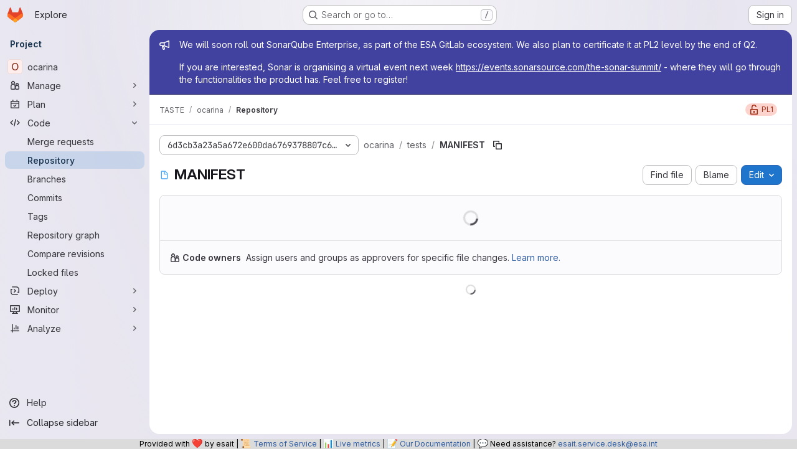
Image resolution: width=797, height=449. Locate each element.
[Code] (74, 122)
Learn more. (536, 257)
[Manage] (74, 85)
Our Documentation (435, 443)
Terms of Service (285, 443)
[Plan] (74, 104)
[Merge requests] (74, 141)
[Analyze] (74, 328)
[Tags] (74, 216)
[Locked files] (74, 272)
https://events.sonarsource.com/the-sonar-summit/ (558, 67)
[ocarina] (74, 66)
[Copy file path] (497, 145)
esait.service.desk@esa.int (608, 443)
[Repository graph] (74, 234)
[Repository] (74, 160)
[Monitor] (74, 309)
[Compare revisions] (74, 253)
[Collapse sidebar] (74, 423)
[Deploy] (74, 291)
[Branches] (74, 178)
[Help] (74, 403)
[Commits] (74, 197)
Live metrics (358, 443)
